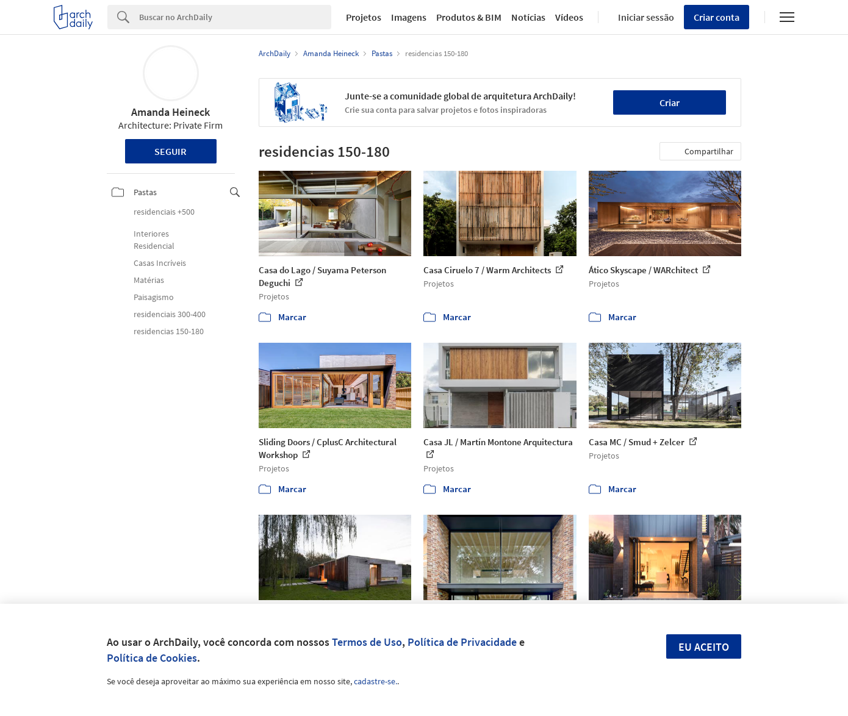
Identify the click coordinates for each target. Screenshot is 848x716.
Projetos (363, 17)
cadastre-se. (375, 681)
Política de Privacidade (462, 642)
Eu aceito (703, 647)
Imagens (408, 17)
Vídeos (569, 17)
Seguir (170, 151)
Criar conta (716, 17)
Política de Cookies (152, 658)
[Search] (235, 17)
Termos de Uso (367, 642)
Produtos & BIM (468, 17)
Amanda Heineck (170, 112)
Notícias (528, 17)
